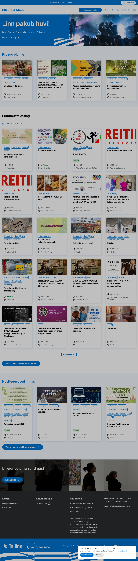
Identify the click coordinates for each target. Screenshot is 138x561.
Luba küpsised (86, 555)
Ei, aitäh (99, 555)
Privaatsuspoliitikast (120, 551)
